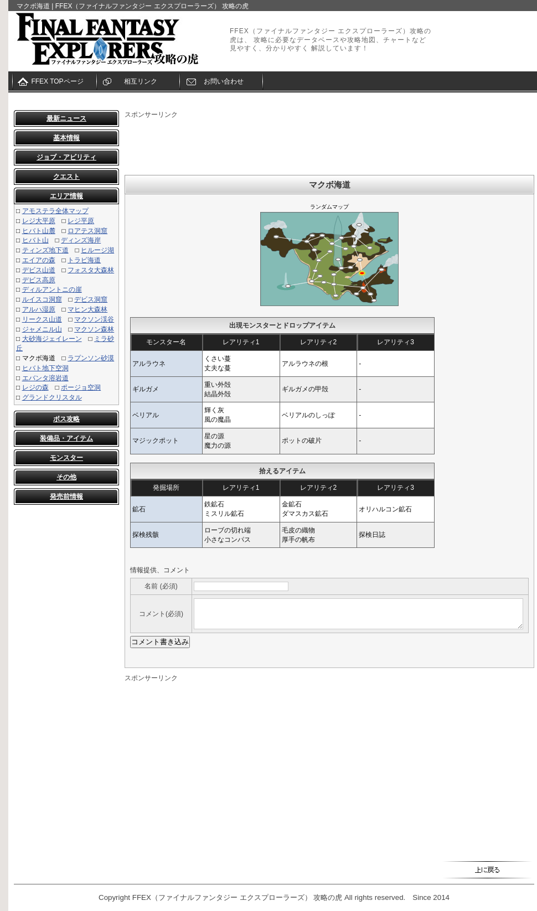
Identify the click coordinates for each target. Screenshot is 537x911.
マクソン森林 (94, 329)
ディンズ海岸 (81, 240)
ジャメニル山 (42, 329)
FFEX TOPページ (57, 81)
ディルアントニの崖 (52, 289)
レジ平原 (81, 221)
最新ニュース (66, 118)
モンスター (66, 458)
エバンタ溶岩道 (45, 378)
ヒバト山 (35, 240)
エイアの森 (38, 260)
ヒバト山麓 (38, 231)
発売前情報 (66, 496)
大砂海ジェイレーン (52, 339)
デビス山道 (38, 270)
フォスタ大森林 (91, 270)
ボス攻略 (66, 419)
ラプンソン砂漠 (91, 358)
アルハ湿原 (38, 309)
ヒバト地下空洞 (45, 368)
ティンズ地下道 (45, 250)
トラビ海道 (84, 260)
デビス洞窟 (90, 299)
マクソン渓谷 (94, 319)
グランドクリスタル (52, 397)
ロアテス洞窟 (87, 231)
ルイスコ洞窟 (42, 299)
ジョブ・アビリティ (66, 157)
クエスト (66, 176)
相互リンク (140, 81)
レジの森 (35, 387)
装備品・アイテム (66, 438)
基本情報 (66, 138)
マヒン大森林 (87, 309)
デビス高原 (38, 280)
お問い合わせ (224, 81)
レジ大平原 (38, 221)
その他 (66, 477)
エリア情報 (66, 196)
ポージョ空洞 (81, 387)
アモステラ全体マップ (55, 211)
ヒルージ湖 (97, 250)
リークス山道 (42, 319)
